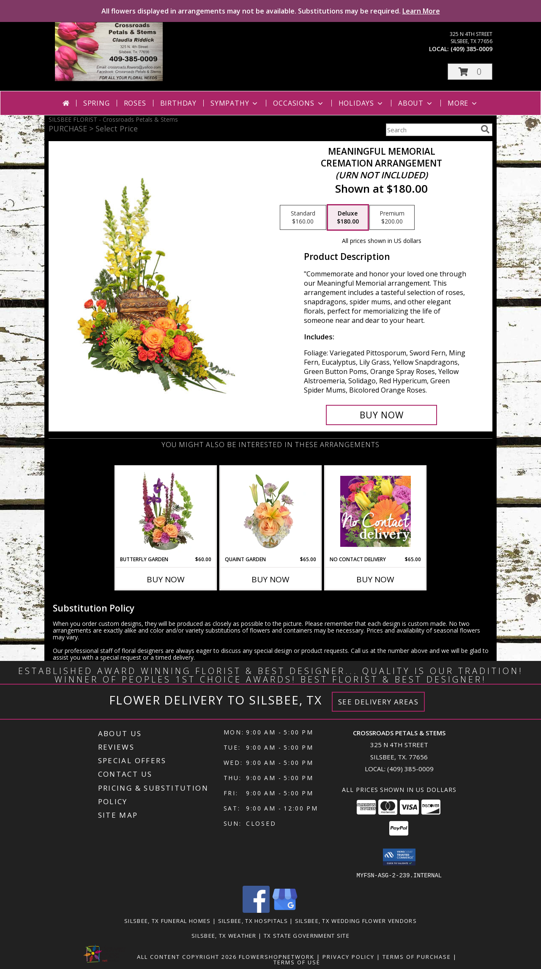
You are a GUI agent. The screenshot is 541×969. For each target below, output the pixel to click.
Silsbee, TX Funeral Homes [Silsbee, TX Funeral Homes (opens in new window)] (167, 920)
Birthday (178, 103)
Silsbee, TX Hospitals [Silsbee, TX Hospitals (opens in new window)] (253, 920)
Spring (96, 103)
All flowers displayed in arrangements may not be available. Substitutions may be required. (270, 11)
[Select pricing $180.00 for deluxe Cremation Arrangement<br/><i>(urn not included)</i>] (348, 217)
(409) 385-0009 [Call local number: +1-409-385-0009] (471, 49)
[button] (470, 71)
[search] (485, 129)
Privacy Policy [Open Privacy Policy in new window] (348, 956)
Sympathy (234, 103)
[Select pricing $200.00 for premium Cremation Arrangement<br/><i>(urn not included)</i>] (392, 217)
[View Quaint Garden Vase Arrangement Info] (270, 511)
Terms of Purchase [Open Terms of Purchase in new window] (417, 956)
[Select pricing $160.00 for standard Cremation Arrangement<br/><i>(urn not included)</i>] (303, 217)
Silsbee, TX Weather (224, 935)
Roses (135, 103)
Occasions (298, 103)
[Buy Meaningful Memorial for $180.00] (381, 415)
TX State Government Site (307, 935)
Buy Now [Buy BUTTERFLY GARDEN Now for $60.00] (166, 579)
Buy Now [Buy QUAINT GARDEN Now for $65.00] (270, 579)
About (416, 103)
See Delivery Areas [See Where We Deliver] (378, 702)
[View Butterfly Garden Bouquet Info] (166, 511)
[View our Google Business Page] (284, 910)
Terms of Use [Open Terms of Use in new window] (296, 962)
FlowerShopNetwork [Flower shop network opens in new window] (276, 956)
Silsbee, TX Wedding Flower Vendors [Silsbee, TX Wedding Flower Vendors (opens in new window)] (356, 920)
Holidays (361, 103)
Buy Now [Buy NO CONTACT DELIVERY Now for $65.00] (375, 579)
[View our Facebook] (256, 910)
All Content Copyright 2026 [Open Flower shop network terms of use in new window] (187, 956)
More (463, 103)
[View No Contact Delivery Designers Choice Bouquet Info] (375, 511)
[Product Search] (431, 130)
